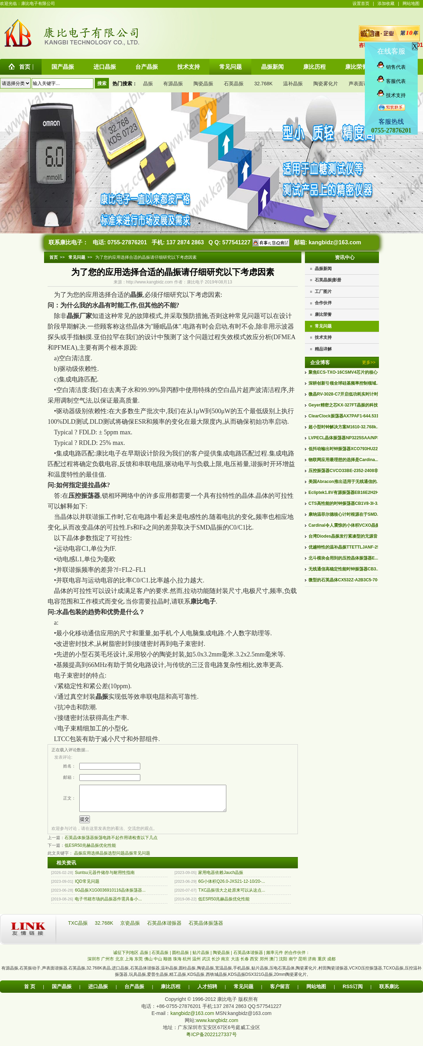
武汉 (206, 964)
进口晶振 (120, 973)
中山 (158, 964)
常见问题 (323, 326)
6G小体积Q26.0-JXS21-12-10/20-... (231, 886)
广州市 (107, 964)
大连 (235, 964)
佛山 (148, 964)
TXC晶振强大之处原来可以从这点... (231, 895)
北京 (119, 964)
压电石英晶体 (282, 973)
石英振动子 (30, 973)
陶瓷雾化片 (325, 83)
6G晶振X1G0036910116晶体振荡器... (110, 895)
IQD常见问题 (87, 886)
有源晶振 (173, 83)
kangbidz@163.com (334, 242)
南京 (225, 964)
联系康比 (389, 992)
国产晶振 (62, 992)
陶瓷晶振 (203, 83)
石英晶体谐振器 (165, 928)
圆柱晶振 (187, 973)
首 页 (29, 992)
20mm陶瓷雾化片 (290, 979)
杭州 (187, 964)
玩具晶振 (137, 979)
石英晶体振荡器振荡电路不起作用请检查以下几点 (111, 842)
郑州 (264, 964)
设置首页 (360, 3)
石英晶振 (234, 83)
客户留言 (280, 992)
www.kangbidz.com (217, 1025)
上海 (129, 964)
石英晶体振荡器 (206, 928)
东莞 (138, 964)
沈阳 (283, 964)
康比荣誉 (323, 314)
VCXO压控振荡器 (365, 973)
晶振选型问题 (112, 858)
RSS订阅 (353, 992)
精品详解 (323, 349)
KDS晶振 (196, 979)
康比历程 (170, 992)
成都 (331, 964)
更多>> (368, 362)
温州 (196, 964)
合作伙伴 (323, 302)
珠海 (177, 964)
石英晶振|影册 (328, 279)
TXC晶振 (78, 928)
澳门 (273, 964)
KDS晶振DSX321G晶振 (250, 979)
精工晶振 (177, 979)
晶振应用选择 (86, 858)
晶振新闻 (323, 268)
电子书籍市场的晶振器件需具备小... (108, 904)
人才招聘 (207, 992)
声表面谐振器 (363, 83)
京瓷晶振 (130, 928)
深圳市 (93, 964)
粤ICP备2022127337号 (211, 1039)
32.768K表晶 (98, 973)
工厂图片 (323, 291)
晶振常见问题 (137, 858)
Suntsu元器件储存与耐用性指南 (104, 877)
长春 (244, 964)
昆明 (302, 964)
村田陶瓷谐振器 (333, 973)
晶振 (148, 83)
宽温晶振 (223, 973)
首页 (53, 257)
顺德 (167, 964)
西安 (254, 964)
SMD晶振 (209, 527)
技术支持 (323, 337)
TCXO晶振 (393, 973)
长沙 (216, 964)
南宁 (293, 964)
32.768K (263, 83)
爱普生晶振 (157, 979)
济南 (312, 964)
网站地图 (411, 3)
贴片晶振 (259, 973)
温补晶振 (293, 83)
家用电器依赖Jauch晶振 (220, 877)
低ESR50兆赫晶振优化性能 (90, 850)
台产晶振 (134, 992)
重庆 (322, 964)
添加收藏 (386, 3)
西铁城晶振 (216, 979)
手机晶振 (241, 973)
